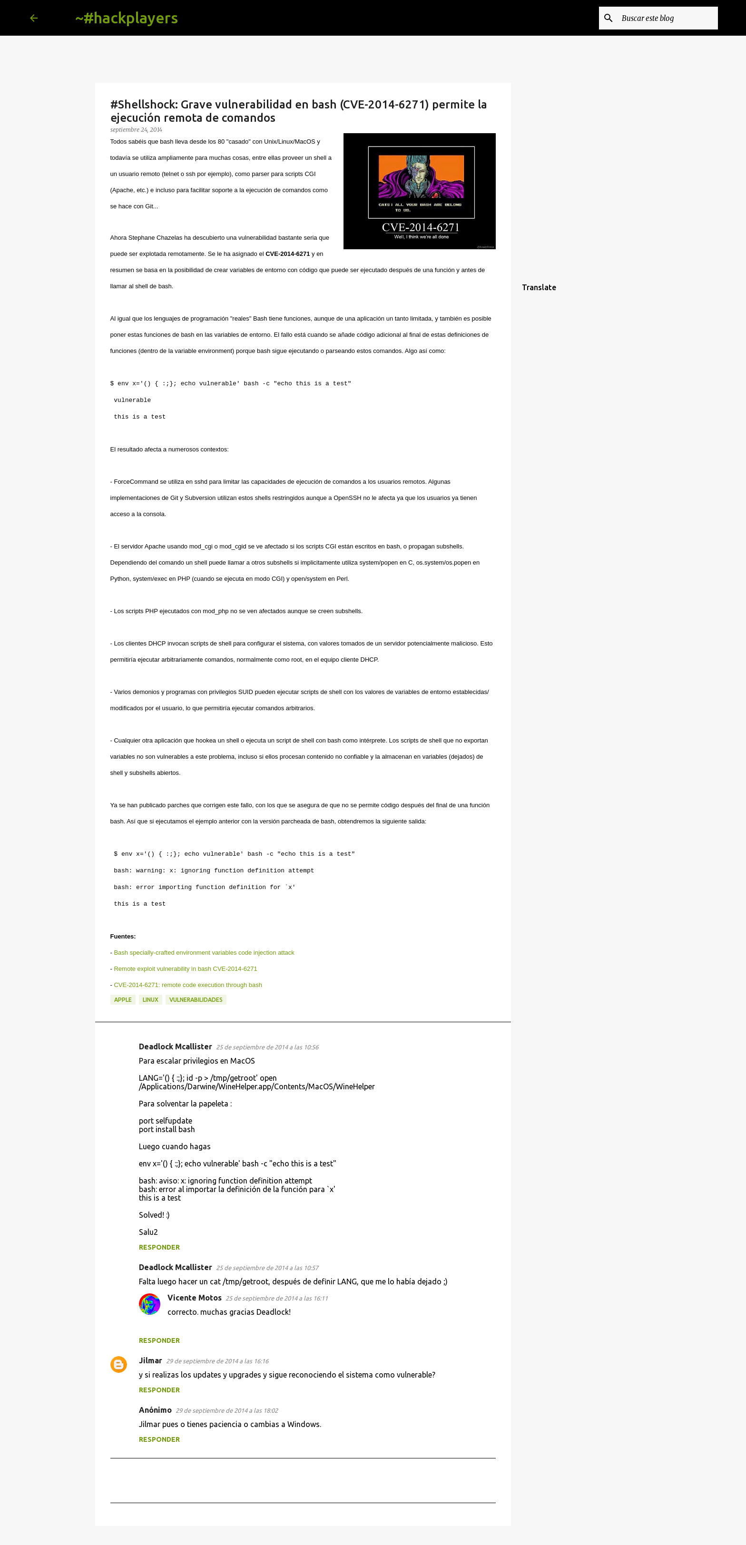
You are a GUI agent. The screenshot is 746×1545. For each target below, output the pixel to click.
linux (150, 1000)
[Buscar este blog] (668, 18)
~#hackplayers (126, 17)
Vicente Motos (194, 1297)
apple (123, 1000)
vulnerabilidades (196, 1000)
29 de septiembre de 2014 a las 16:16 (217, 1361)
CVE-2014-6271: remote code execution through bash (188, 984)
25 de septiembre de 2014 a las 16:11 (277, 1298)
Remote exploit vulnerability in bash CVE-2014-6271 (185, 968)
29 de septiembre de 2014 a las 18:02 (227, 1410)
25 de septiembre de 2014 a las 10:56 (267, 1047)
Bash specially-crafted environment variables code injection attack (204, 952)
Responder (159, 1247)
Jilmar (150, 1360)
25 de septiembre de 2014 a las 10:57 (267, 1267)
